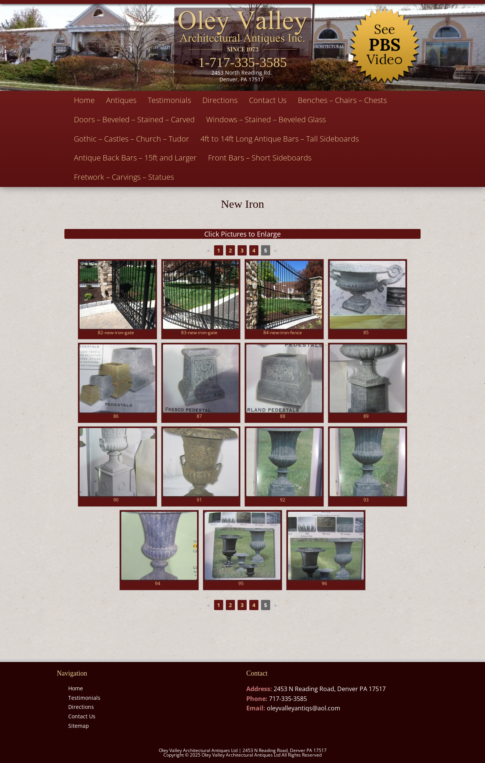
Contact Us (267, 100)
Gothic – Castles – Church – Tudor (131, 139)
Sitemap (78, 725)
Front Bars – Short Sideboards (259, 158)
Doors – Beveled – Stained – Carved (134, 119)
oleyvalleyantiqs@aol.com (303, 708)
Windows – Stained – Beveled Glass (266, 119)
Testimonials (169, 100)
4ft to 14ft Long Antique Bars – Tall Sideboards (279, 139)
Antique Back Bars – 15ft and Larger (135, 158)
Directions (220, 100)
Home (84, 100)
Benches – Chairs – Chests (342, 100)
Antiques (121, 100)
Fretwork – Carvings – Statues (124, 177)
